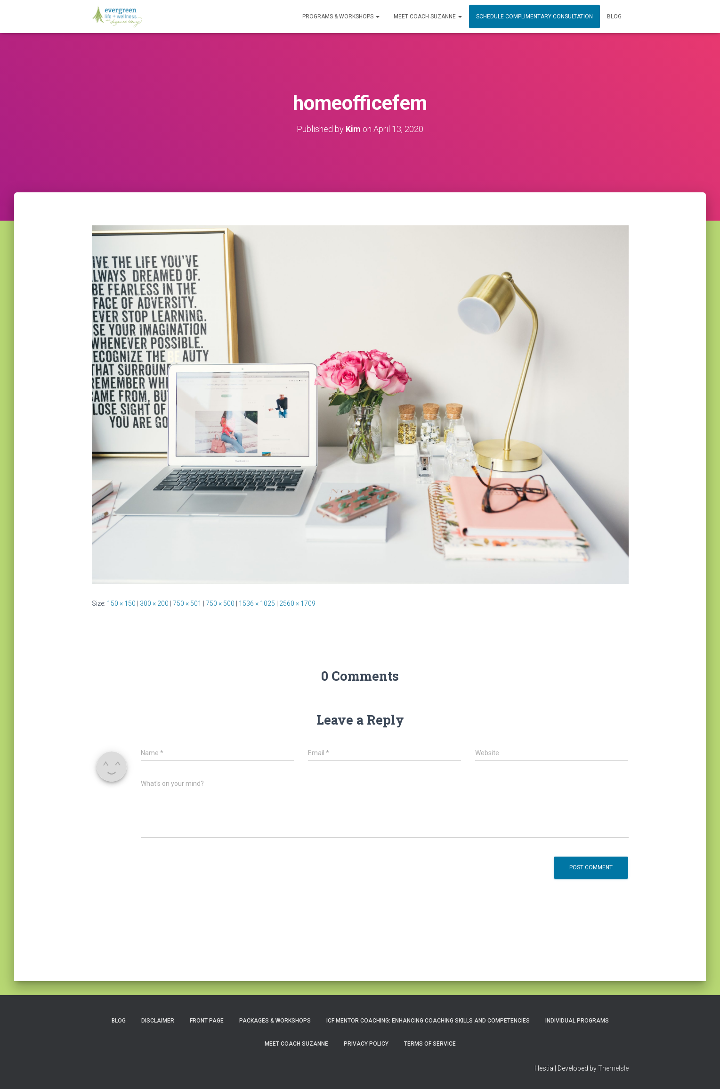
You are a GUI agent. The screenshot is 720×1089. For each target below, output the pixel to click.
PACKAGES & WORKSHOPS (275, 1020)
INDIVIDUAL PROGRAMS (577, 1020)
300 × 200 (154, 603)
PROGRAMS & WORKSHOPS (341, 16)
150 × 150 (121, 603)
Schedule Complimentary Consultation (534, 16)
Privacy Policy (366, 1043)
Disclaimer (157, 1020)
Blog (614, 16)
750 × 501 (187, 603)
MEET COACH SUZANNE (428, 16)
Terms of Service (430, 1043)
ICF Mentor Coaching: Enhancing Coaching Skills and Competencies (428, 1020)
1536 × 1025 (257, 603)
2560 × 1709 (297, 603)
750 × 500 (220, 603)
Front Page (207, 1020)
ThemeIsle (613, 1068)
